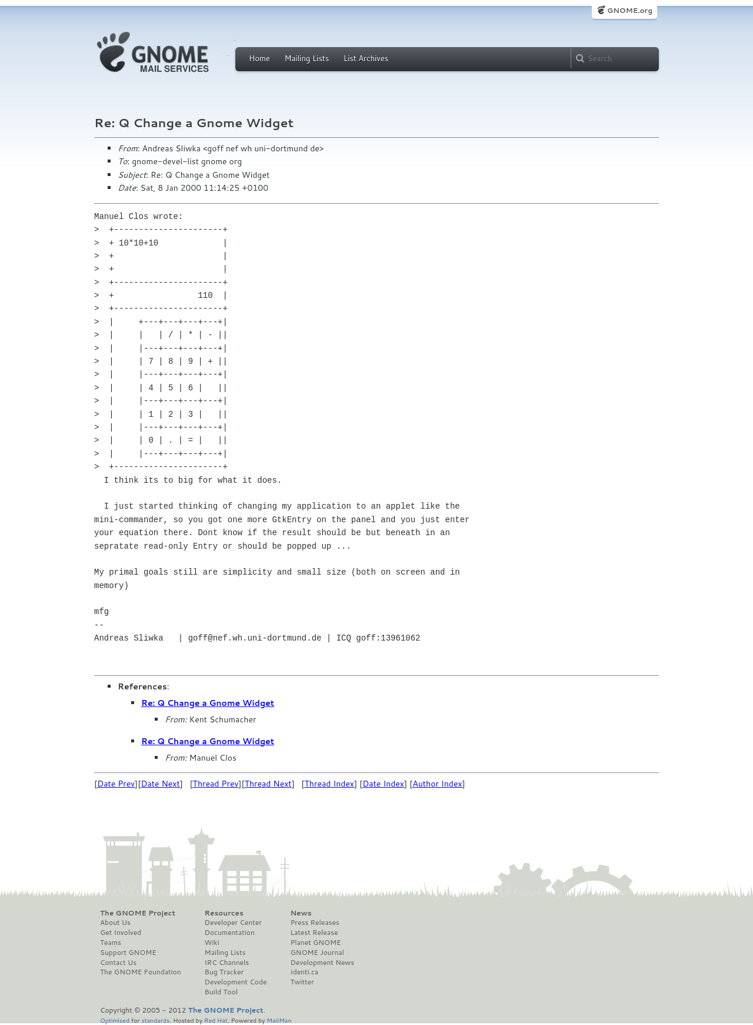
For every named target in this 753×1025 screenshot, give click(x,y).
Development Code (236, 982)
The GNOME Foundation (140, 972)
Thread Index (330, 784)
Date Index (383, 784)
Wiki (212, 942)
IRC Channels (227, 962)
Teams (110, 942)
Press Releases (314, 922)
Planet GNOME (315, 942)
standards (155, 1020)
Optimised (114, 1020)
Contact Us (118, 962)
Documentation (230, 932)
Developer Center (233, 922)
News (300, 913)
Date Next (160, 784)
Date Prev (116, 784)
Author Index (437, 784)
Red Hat (216, 1020)
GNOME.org (629, 10)
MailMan (278, 1020)
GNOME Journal (317, 952)
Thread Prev (216, 784)
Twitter (302, 982)
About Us (115, 922)
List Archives (366, 58)
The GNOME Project (137, 913)
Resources (224, 913)
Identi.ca (304, 972)
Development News (322, 962)
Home (259, 58)
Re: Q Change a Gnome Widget (207, 703)
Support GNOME (128, 952)
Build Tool (221, 992)
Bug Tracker (224, 972)
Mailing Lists (306, 58)
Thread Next (268, 784)
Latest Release (314, 932)
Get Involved (120, 932)
